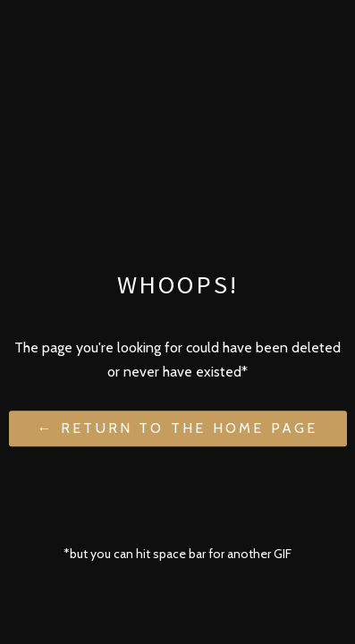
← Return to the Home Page (178, 428)
